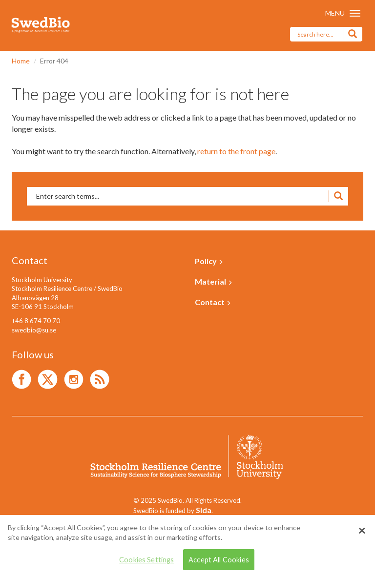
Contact (213, 302)
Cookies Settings (146, 560)
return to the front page (236, 151)
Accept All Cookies (218, 560)
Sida (203, 510)
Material (213, 281)
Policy (209, 261)
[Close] (362, 530)
